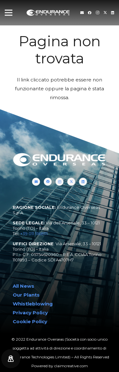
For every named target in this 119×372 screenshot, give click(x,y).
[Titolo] (82, 12)
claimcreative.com (71, 365)
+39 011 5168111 (34, 233)
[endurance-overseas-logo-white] (48, 12)
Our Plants (26, 295)
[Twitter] (105, 12)
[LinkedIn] (112, 12)
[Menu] (8, 13)
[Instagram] (97, 13)
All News (23, 286)
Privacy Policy (30, 313)
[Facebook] (89, 12)
